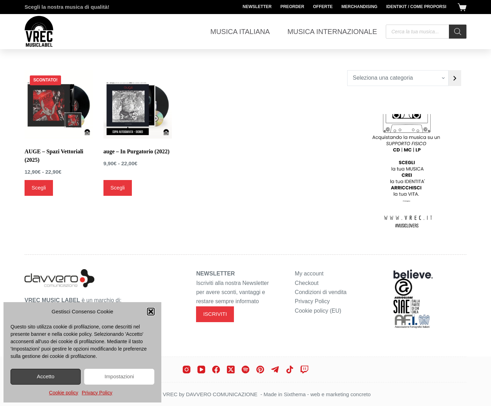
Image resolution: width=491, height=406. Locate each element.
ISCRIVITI (215, 314)
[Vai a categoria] (455, 78)
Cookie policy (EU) (318, 311)
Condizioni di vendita (321, 292)
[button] (150, 311)
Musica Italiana (240, 31)
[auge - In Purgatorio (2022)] (137, 104)
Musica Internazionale (332, 31)
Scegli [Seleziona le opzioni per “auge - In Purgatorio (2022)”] (117, 188)
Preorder (292, 6)
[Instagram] (186, 369)
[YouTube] (201, 369)
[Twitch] (304, 369)
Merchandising (359, 6)
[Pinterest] (260, 369)
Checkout (307, 283)
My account (309, 274)
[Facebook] (216, 369)
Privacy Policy (97, 392)
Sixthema (295, 394)
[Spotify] (245, 369)
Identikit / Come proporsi (416, 6)
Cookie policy (63, 392)
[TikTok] (290, 369)
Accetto (45, 376)
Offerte (322, 6)
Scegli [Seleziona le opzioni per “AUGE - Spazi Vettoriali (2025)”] (39, 188)
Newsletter (257, 6)
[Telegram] (275, 369)
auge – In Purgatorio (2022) (136, 151)
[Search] (457, 32)
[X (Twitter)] (231, 369)
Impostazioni (119, 376)
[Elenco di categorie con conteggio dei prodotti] (398, 78)
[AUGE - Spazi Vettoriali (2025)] (59, 104)
